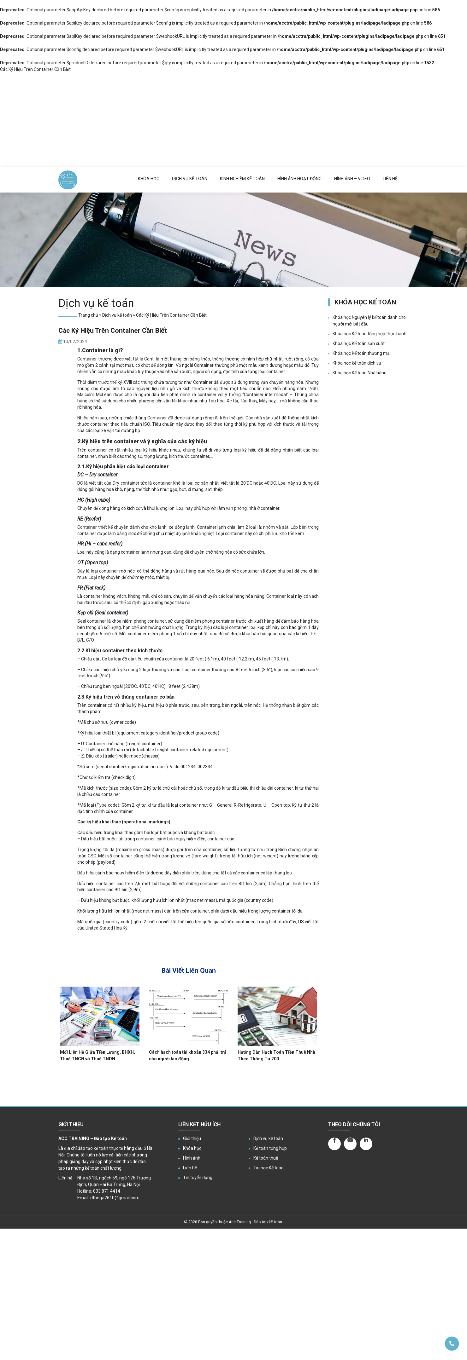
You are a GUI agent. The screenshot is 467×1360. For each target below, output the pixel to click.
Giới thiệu (192, 1138)
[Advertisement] (233, 120)
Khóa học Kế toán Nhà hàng (360, 372)
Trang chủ (88, 315)
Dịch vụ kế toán (189, 178)
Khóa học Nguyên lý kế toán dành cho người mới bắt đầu (369, 320)
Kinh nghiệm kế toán (242, 178)
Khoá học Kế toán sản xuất (359, 343)
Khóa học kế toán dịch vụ (357, 363)
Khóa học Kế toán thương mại (362, 353)
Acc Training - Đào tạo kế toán (255, 1222)
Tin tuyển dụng (197, 1177)
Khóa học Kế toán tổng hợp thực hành (369, 333)
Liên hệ (390, 178)
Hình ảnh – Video (352, 178)
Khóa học (148, 178)
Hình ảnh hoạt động (299, 178)
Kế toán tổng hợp (270, 1148)
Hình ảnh (191, 1158)
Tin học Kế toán (268, 1167)
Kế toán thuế (265, 1158)
